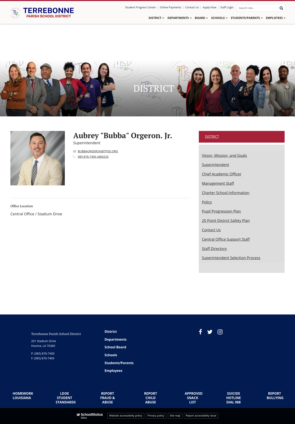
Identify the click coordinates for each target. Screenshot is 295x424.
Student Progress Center (140, 7)
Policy (207, 202)
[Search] (281, 7)
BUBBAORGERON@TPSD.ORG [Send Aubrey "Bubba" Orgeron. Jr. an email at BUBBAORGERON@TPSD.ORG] (98, 151)
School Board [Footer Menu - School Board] (115, 347)
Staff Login (227, 7)
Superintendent (215, 164)
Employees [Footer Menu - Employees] (113, 370)
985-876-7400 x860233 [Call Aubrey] (93, 157)
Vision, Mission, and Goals (224, 155)
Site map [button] (175, 415)
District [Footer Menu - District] (110, 331)
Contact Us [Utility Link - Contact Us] (192, 7)
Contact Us (211, 229)
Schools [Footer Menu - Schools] (110, 355)
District (212, 136)
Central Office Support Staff (226, 239)
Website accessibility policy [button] (125, 415)
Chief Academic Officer (221, 173)
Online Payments (170, 7)
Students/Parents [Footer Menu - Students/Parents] (119, 363)
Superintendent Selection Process (231, 257)
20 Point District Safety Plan (226, 220)
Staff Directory (214, 248)
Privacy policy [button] (156, 415)
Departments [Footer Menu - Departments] (115, 339)
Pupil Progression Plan (221, 211)
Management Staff (218, 183)
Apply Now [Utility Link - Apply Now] (209, 7)
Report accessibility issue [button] (201, 415)
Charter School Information (226, 192)
